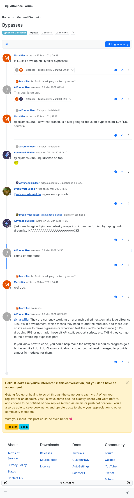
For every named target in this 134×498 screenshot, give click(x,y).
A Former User (22, 87)
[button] (5, 493)
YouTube (111, 466)
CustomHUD (80, 460)
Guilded (110, 460)
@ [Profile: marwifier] (21, 319)
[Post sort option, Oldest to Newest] (7, 44)
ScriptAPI (78, 473)
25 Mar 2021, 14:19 (56, 188)
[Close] (127, 383)
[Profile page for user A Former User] (7, 89)
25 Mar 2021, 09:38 (47, 55)
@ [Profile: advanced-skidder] (27, 194)
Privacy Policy (17, 465)
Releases (46, 453)
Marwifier (19, 55)
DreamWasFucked (24, 188)
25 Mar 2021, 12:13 (47, 116)
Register (12, 426)
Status (12, 471)
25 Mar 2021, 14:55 (52, 250)
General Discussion (14, 32)
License (45, 466)
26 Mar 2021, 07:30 (53, 314)
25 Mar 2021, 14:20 (57, 220)
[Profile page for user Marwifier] (7, 58)
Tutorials (78, 453)
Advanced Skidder (24, 152)
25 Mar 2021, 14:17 (57, 152)
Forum (109, 453)
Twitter (109, 473)
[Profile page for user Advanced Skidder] (7, 155)
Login (24, 426)
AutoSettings (80, 466)
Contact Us (15, 478)
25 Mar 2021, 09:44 (53, 87)
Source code (48, 460)
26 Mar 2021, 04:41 (47, 282)
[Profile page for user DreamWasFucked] (7, 191)
